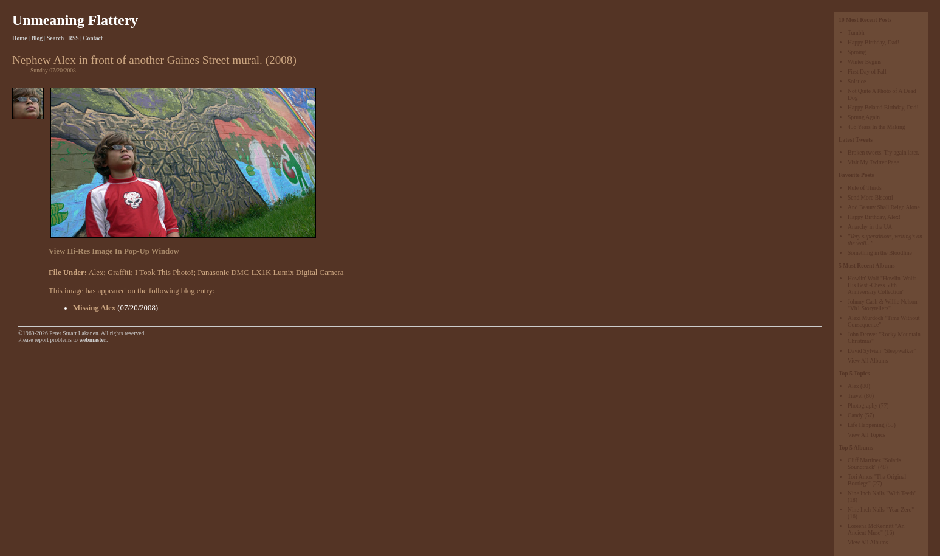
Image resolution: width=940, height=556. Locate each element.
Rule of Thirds (865, 187)
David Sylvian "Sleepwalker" (882, 350)
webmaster (92, 339)
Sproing (857, 52)
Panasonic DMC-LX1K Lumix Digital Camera (270, 272)
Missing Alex (94, 308)
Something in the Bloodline (880, 252)
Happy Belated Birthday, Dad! (883, 107)
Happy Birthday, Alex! (874, 217)
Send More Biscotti (870, 197)
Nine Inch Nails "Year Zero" (881, 509)
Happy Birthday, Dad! (873, 42)
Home (19, 38)
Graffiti (119, 272)
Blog (37, 38)
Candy (855, 415)
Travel (855, 395)
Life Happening (866, 425)
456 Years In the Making (876, 126)
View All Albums (868, 360)
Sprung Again (864, 117)
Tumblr (856, 32)
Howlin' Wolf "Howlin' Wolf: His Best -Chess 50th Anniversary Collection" (882, 285)
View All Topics (866, 434)
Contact (93, 38)
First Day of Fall (867, 71)
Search (55, 38)
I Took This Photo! (164, 272)
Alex (853, 386)
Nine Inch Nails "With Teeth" (882, 493)
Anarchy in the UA (870, 226)
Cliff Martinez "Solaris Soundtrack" (874, 463)
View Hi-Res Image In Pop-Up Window (114, 251)
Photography (862, 405)
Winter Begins (864, 61)
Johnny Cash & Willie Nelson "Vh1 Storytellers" (883, 304)
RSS (73, 38)
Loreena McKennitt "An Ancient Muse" (876, 529)
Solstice (857, 81)
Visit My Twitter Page (873, 162)
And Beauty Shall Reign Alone (884, 207)
